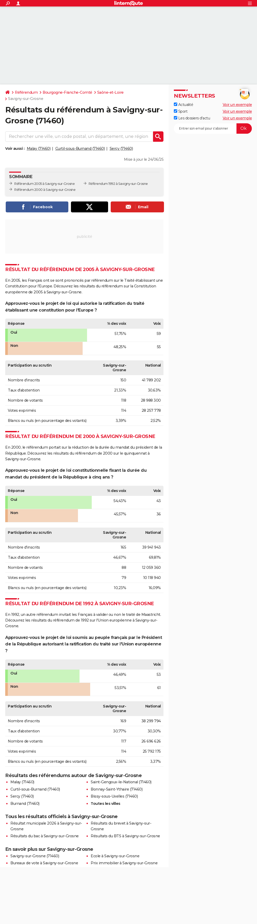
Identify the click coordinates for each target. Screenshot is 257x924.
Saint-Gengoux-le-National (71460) (121, 782)
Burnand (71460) (24, 803)
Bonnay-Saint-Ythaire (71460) (116, 789)
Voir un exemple (237, 104)
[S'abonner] (213, 128)
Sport (180, 111)
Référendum (26, 92)
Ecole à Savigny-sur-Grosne (115, 856)
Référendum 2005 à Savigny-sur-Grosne (44, 184)
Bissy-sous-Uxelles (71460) (114, 796)
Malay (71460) (39, 148)
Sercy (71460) (121, 148)
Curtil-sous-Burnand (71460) (80, 148)
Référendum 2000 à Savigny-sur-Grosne (44, 190)
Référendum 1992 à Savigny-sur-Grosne (118, 184)
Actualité (183, 104)
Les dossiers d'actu (192, 118)
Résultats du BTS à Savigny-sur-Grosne (125, 836)
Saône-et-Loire (110, 92)
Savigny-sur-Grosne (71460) (34, 856)
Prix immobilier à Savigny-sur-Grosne (124, 863)
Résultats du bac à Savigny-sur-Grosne (44, 836)
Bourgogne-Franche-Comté (67, 92)
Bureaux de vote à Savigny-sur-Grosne (44, 863)
